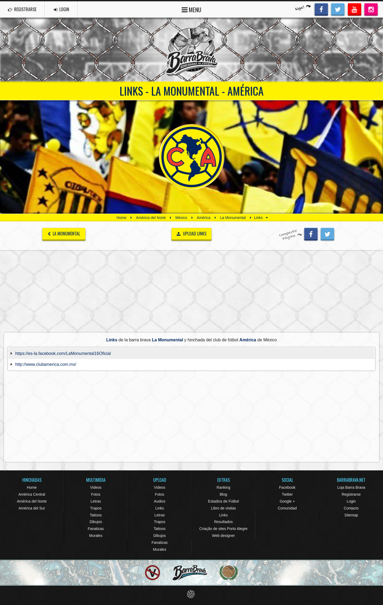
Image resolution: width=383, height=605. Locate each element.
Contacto (351, 508)
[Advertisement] (191, 291)
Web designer (223, 535)
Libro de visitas (223, 508)
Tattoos (96, 515)
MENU (191, 9)
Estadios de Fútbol (223, 501)
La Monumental (233, 218)
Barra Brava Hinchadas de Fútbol (191, 49)
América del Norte (151, 218)
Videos (96, 487)
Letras (96, 501)
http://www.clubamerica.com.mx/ (45, 364)
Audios (159, 501)
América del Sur (32, 508)
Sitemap (351, 515)
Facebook (287, 487)
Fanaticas (96, 529)
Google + (287, 501)
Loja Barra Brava (351, 487)
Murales (95, 535)
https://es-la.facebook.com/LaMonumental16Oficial (63, 353)
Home (121, 218)
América (203, 218)
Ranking (223, 487)
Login (351, 501)
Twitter (287, 494)
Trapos (95, 508)
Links (159, 508)
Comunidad (287, 508)
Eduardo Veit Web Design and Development (191, 594)
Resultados (223, 522)
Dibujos (96, 522)
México (181, 218)
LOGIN (61, 9)
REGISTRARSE (22, 9)
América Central (31, 494)
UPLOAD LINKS (191, 233)
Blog (223, 494)
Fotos (95, 494)
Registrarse (351, 494)
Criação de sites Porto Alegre (223, 529)
